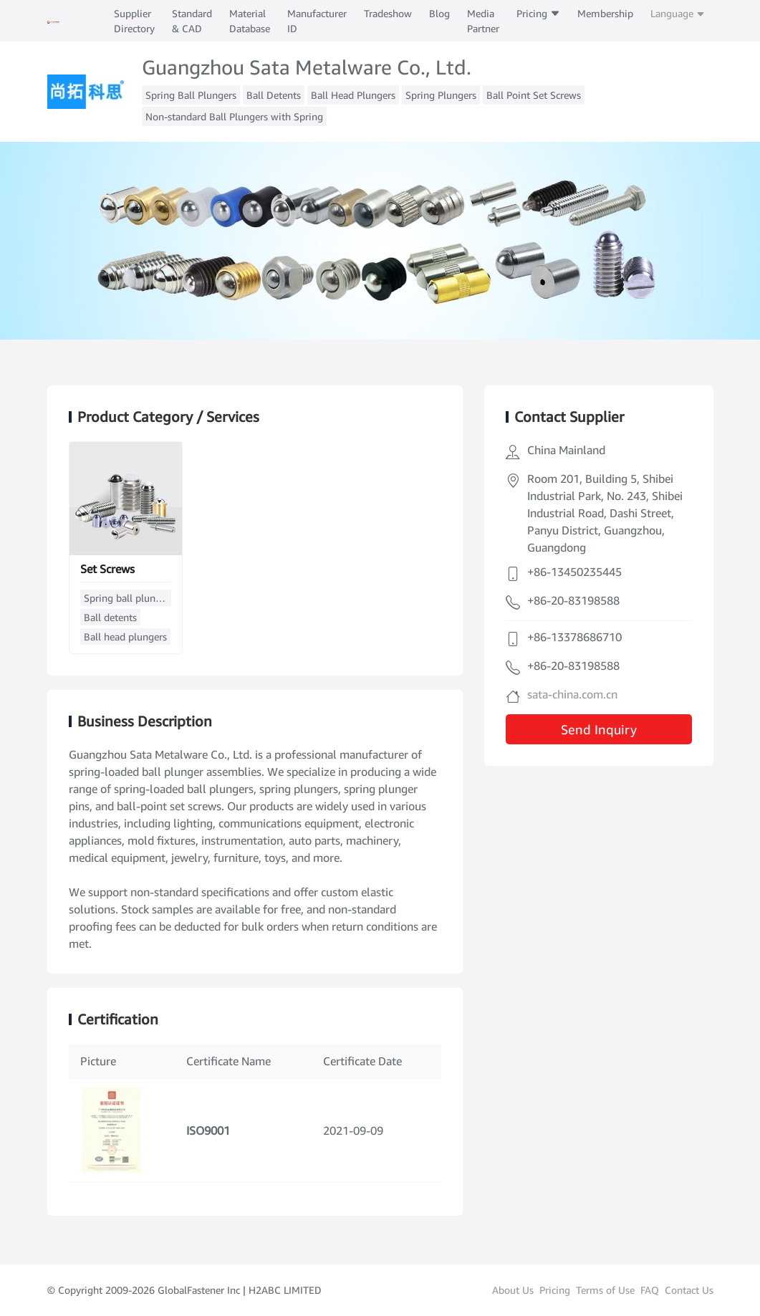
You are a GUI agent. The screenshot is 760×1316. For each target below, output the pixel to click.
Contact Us (689, 1290)
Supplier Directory (134, 20)
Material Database (249, 20)
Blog (439, 13)
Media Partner (483, 20)
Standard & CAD (192, 20)
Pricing (538, 13)
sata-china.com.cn (572, 694)
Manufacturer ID (317, 20)
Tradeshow (388, 13)
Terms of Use (605, 1290)
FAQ (649, 1290)
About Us (513, 1290)
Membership (605, 13)
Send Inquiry (599, 729)
